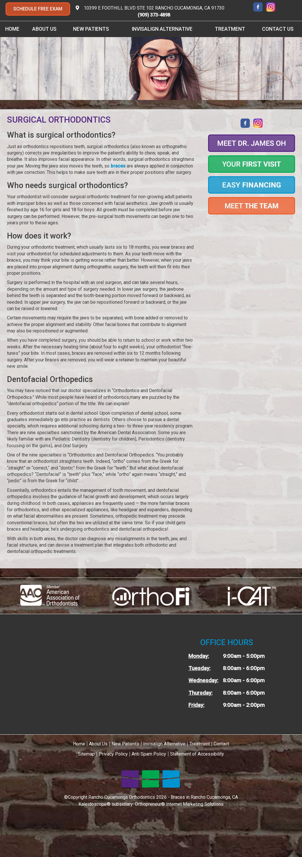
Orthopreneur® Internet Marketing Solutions (179, 804)
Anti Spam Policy (149, 754)
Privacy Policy (113, 754)
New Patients (91, 29)
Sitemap (86, 754)
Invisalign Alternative (162, 29)
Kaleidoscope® (94, 804)
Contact (221, 744)
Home (12, 29)
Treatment (230, 29)
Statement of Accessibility (197, 754)
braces (118, 166)
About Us (44, 29)
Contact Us (278, 29)
